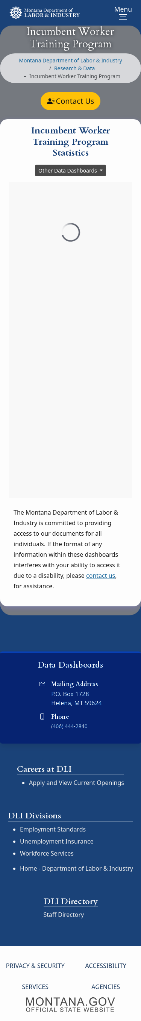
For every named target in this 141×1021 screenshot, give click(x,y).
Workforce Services (47, 853)
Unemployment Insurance (57, 841)
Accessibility (105, 966)
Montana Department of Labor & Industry (70, 60)
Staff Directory (64, 914)
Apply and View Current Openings (76, 783)
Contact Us (70, 101)
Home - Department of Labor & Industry (76, 868)
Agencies (105, 987)
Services (35, 987)
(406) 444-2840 (69, 726)
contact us (100, 575)
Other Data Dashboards (68, 170)
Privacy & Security (35, 966)
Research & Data (74, 68)
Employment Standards (53, 829)
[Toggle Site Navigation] (123, 13)
